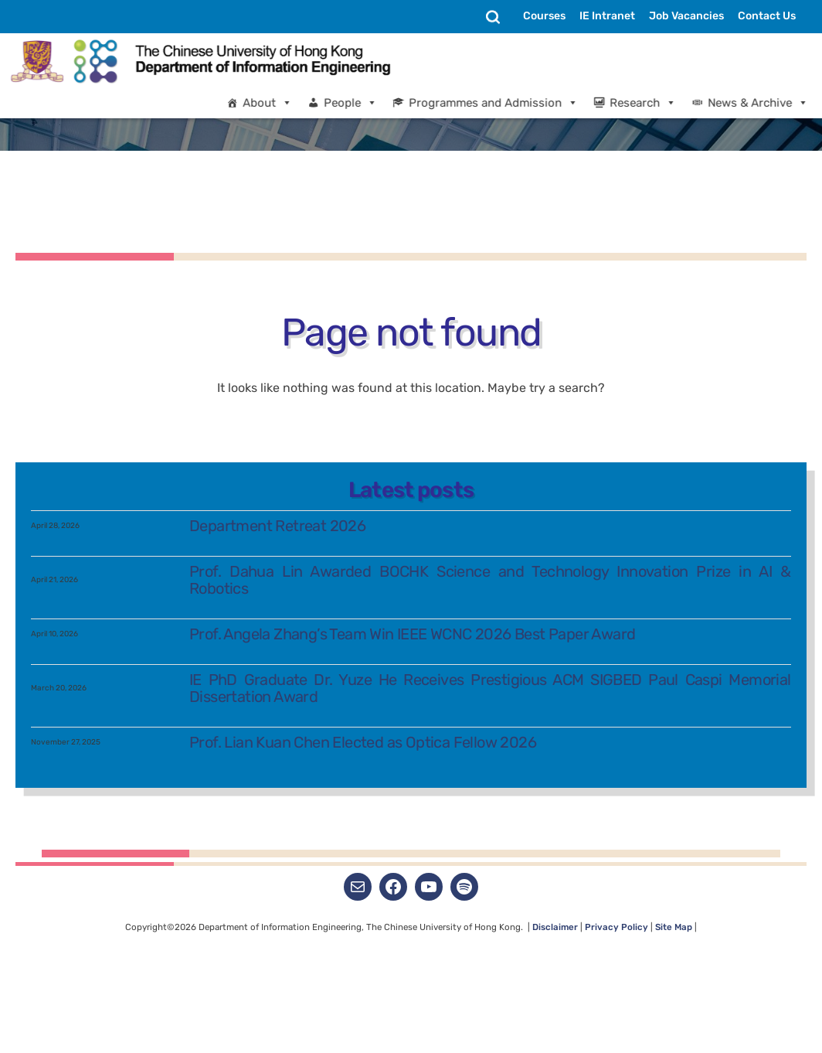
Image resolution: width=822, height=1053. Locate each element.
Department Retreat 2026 (278, 786)
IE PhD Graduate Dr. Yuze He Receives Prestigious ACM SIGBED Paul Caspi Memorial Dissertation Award (490, 949)
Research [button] (656, 102)
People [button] (364, 102)
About (281, 102)
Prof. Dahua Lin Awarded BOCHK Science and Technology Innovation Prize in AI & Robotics (490, 840)
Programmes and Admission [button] (507, 102)
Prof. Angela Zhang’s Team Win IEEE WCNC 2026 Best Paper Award (413, 894)
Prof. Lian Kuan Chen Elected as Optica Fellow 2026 (363, 1002)
